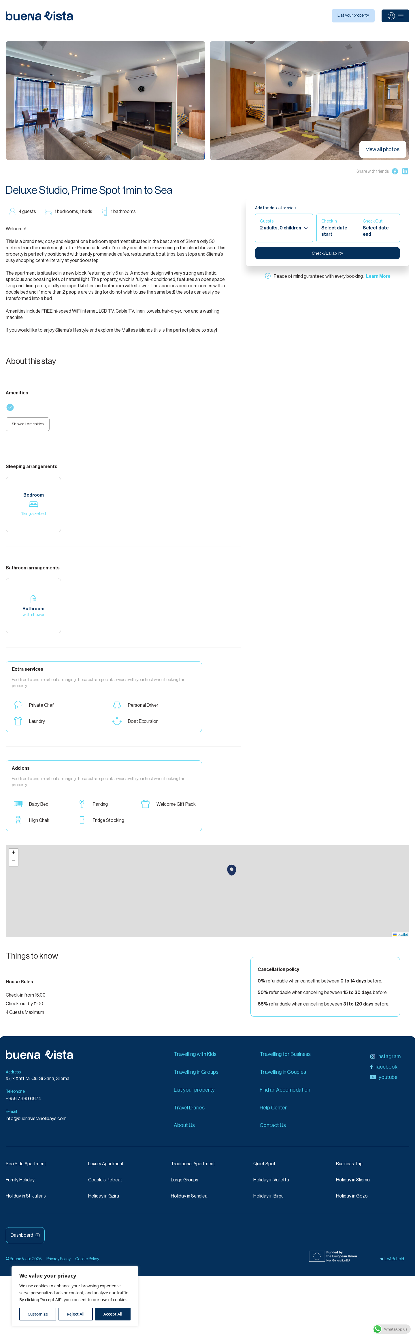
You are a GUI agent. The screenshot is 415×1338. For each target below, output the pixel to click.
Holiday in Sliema (353, 1183)
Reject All (75, 1314)
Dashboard (25, 1239)
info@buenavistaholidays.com (36, 1122)
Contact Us (273, 1129)
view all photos (382, 149)
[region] (75, 1296)
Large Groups (184, 1183)
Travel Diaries (189, 1111)
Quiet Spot (264, 1167)
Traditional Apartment (193, 1167)
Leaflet (400, 938)
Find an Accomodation (285, 1093)
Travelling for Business (285, 1057)
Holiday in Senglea (189, 1200)
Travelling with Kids (195, 1057)
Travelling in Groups (196, 1075)
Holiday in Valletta (271, 1183)
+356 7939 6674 (23, 1102)
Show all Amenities (31, 426)
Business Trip (349, 1167)
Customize (38, 1314)
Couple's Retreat (105, 1183)
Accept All (112, 1314)
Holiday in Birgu (268, 1200)
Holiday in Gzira (103, 1200)
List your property (353, 16)
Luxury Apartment (106, 1167)
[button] (231, 873)
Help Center (273, 1111)
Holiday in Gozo (352, 1200)
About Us (184, 1129)
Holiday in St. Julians (26, 1200)
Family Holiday (20, 1183)
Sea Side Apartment (26, 1167)
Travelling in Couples (283, 1075)
